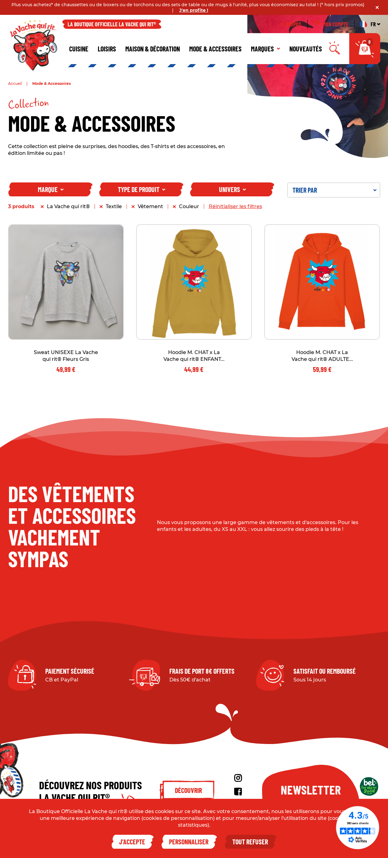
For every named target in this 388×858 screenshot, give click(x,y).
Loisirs (107, 48)
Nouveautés (305, 48)
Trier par (334, 190)
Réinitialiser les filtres (235, 206)
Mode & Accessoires (215, 48)
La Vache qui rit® (68, 206)
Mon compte (331, 24)
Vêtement (150, 206)
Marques (265, 48)
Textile (114, 206)
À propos (291, 24)
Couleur (189, 206)
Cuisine (78, 48)
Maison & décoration (152, 48)
